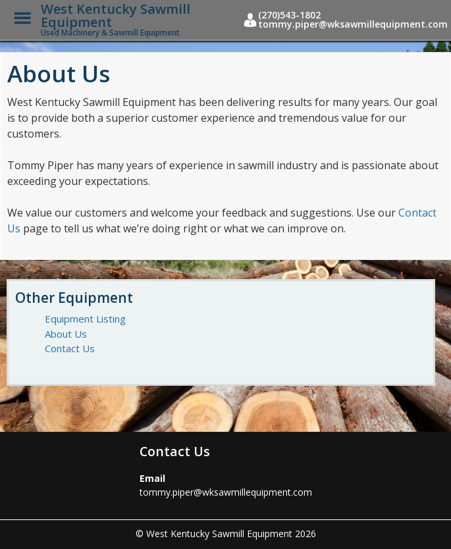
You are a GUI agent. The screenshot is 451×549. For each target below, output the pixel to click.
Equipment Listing (85, 318)
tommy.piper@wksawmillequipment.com (226, 492)
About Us (66, 333)
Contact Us (70, 348)
